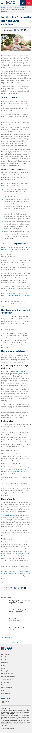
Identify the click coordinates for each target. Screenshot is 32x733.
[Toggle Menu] (2, 3)
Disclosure (4, 685)
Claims (3, 668)
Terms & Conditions (7, 679)
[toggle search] (17, 3)
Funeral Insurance (6, 657)
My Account (4, 662)
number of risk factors (20, 371)
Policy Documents (6, 687)
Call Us (22, 2)
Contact (3, 660)
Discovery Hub (5, 671)
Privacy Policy (5, 682)
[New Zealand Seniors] (10, 3)
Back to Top (16, 642)
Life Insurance (5, 654)
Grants (3, 690)
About (3, 665)
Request (29, 2)
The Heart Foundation (8, 515)
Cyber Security (5, 693)
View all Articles (6, 637)
